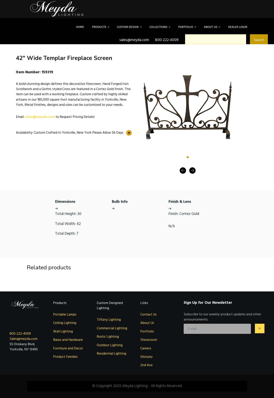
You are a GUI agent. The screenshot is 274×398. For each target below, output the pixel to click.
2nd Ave (146, 365)
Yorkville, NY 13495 (24, 349)
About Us (212, 27)
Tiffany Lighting (109, 320)
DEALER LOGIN (237, 27)
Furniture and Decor (68, 348)
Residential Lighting (111, 353)
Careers (145, 348)
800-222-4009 (20, 333)
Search (259, 40)
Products (100, 27)
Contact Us (148, 314)
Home (80, 27)
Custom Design (129, 27)
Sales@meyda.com (23, 339)
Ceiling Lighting (64, 323)
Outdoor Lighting (110, 345)
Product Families (65, 357)
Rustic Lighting (108, 336)
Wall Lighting (63, 331)
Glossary (146, 357)
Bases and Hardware (68, 340)
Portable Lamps (64, 314)
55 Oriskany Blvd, (22, 344)
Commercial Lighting (112, 328)
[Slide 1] (188, 157)
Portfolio (187, 27)
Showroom (148, 340)
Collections (159, 27)
